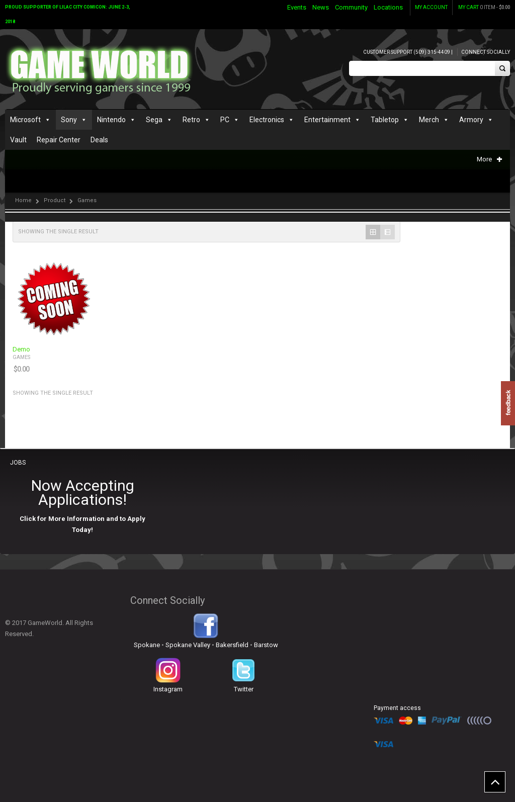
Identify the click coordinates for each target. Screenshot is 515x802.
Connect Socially (485, 52)
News (320, 7)
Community (351, 7)
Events (296, 7)
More (489, 159)
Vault (18, 140)
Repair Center (58, 140)
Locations (388, 7)
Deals (99, 140)
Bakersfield (232, 645)
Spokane (147, 645)
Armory (471, 120)
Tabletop (385, 120)
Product (54, 200)
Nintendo (111, 120)
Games (21, 357)
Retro (191, 120)
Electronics (266, 120)
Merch (429, 120)
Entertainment (327, 120)
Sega (154, 120)
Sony (69, 120)
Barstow (266, 645)
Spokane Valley (187, 645)
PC (224, 120)
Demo (21, 349)
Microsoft (25, 120)
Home (23, 200)
